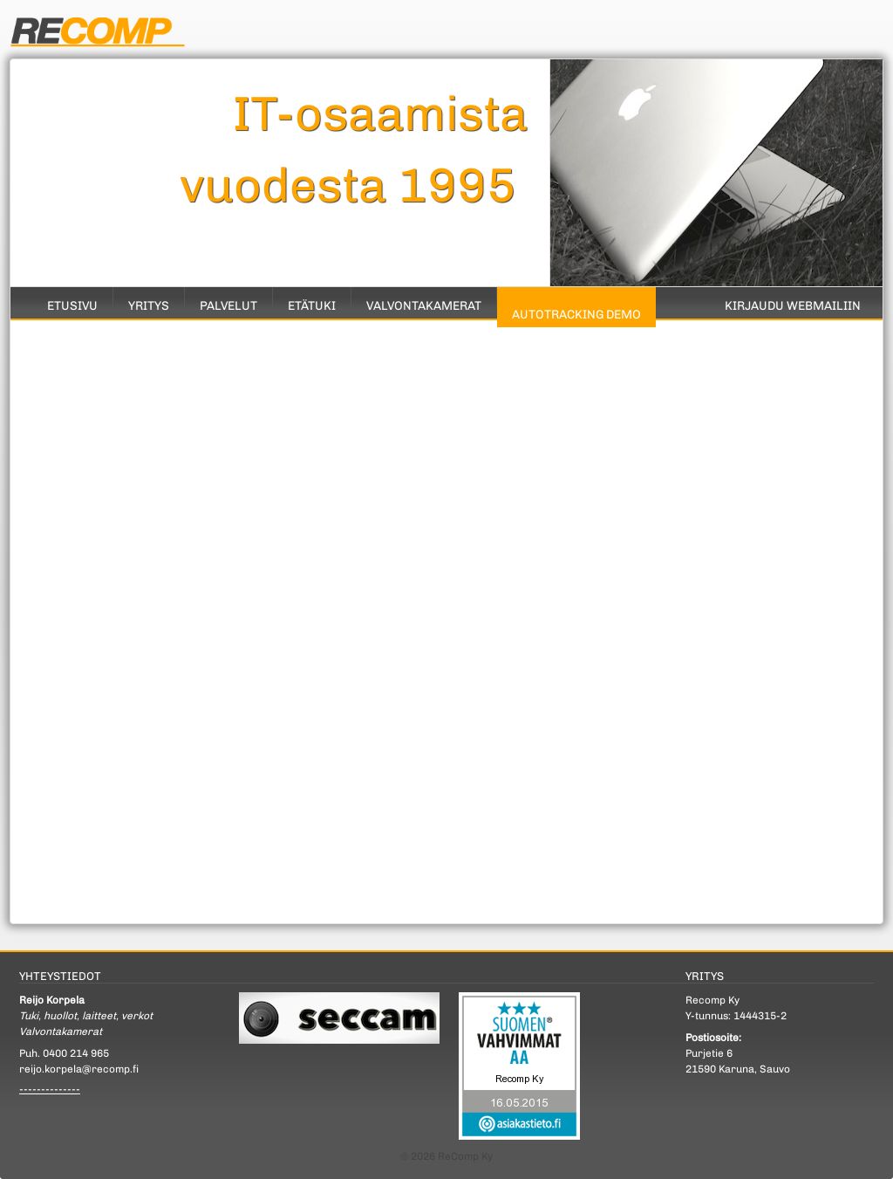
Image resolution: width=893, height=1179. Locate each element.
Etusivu (72, 305)
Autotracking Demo (576, 314)
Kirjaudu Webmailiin (793, 305)
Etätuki (312, 305)
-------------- (49, 1088)
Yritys (148, 305)
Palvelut (228, 305)
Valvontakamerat (423, 305)
